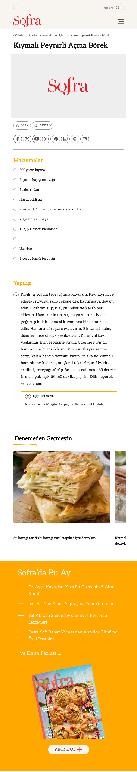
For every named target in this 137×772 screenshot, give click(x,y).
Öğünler (19, 35)
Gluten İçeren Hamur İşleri (47, 35)
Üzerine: (22, 249)
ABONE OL (68, 750)
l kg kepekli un (27, 200)
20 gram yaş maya (31, 220)
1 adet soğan (26, 190)
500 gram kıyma (29, 171)
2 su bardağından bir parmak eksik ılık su (48, 210)
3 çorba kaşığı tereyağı (34, 180)
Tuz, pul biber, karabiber (35, 230)
